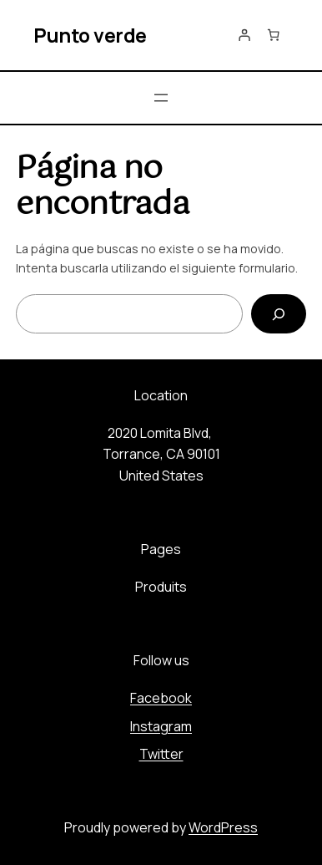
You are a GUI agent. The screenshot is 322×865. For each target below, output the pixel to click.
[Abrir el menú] (161, 98)
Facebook (161, 698)
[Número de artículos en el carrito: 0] (274, 35)
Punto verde (90, 35)
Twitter (161, 754)
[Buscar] (278, 313)
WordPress (223, 827)
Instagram (161, 726)
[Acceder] (244, 35)
